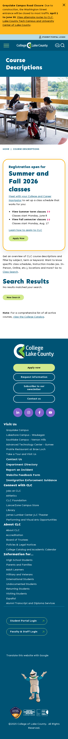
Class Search (10, 271)
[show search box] (63, 45)
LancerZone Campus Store (22, 505)
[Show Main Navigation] (6, 45)
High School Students (19, 560)
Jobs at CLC (13, 490)
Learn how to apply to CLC (25, 230)
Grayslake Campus (17, 430)
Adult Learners (15, 569)
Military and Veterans (19, 574)
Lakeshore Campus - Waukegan (25, 435)
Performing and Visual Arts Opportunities (31, 519)
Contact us (34, 398)
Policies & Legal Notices (21, 544)
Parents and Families (19, 564)
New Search (13, 297)
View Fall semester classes (29, 219)
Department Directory (22, 464)
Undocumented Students (21, 584)
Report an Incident (19, 469)
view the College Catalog (28, 316)
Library (10, 510)
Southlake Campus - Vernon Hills (26, 439)
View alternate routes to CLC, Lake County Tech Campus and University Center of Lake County (28, 21)
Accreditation (14, 535)
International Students (20, 579)
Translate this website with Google (27, 655)
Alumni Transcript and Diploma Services (30, 603)
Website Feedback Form (23, 475)
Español (11, 598)
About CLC (13, 530)
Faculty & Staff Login (23, 631)
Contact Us (14, 459)
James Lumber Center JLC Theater (27, 514)
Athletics (11, 495)
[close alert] (64, 5)
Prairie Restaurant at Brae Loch (26, 449)
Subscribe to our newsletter (34, 388)
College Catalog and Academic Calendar (31, 549)
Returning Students (18, 588)
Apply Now (18, 238)
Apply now (34, 367)
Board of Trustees (17, 539)
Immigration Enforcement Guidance (31, 480)
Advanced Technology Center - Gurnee (29, 444)
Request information (34, 377)
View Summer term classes (29, 211)
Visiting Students (16, 593)
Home (6, 149)
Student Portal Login (52, 37)
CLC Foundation (16, 500)
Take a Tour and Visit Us (21, 454)
